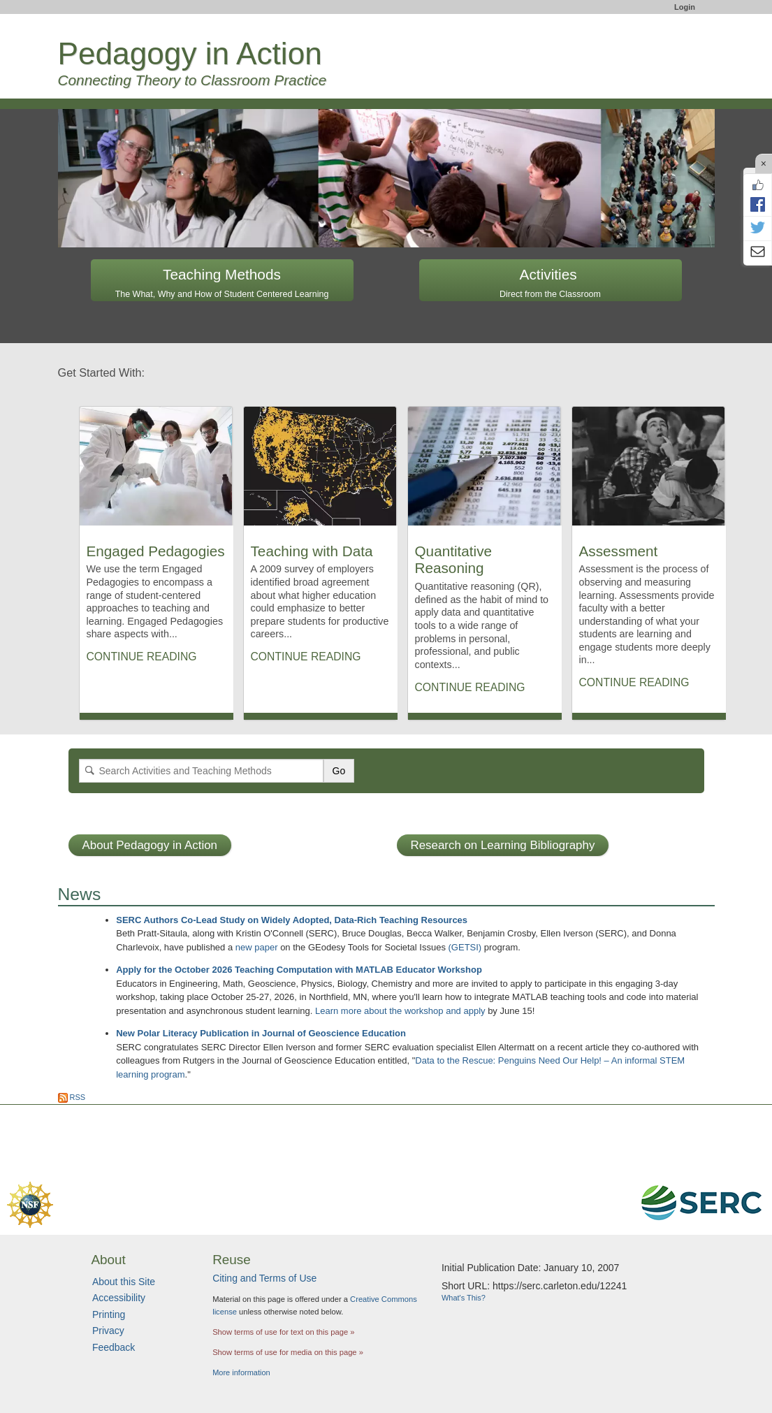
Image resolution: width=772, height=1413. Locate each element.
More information (241, 1372)
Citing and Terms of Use (264, 1278)
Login (684, 7)
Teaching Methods (222, 282)
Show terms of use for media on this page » (287, 1352)
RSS (72, 1097)
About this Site (123, 1281)
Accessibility (118, 1297)
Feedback (113, 1347)
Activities (550, 282)
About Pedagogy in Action (149, 845)
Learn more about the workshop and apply (400, 1011)
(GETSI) (465, 947)
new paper (256, 947)
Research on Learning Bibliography (503, 845)
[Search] (201, 771)
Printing (108, 1314)
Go (339, 770)
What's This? (464, 1298)
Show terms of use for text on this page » (283, 1332)
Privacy (108, 1330)
